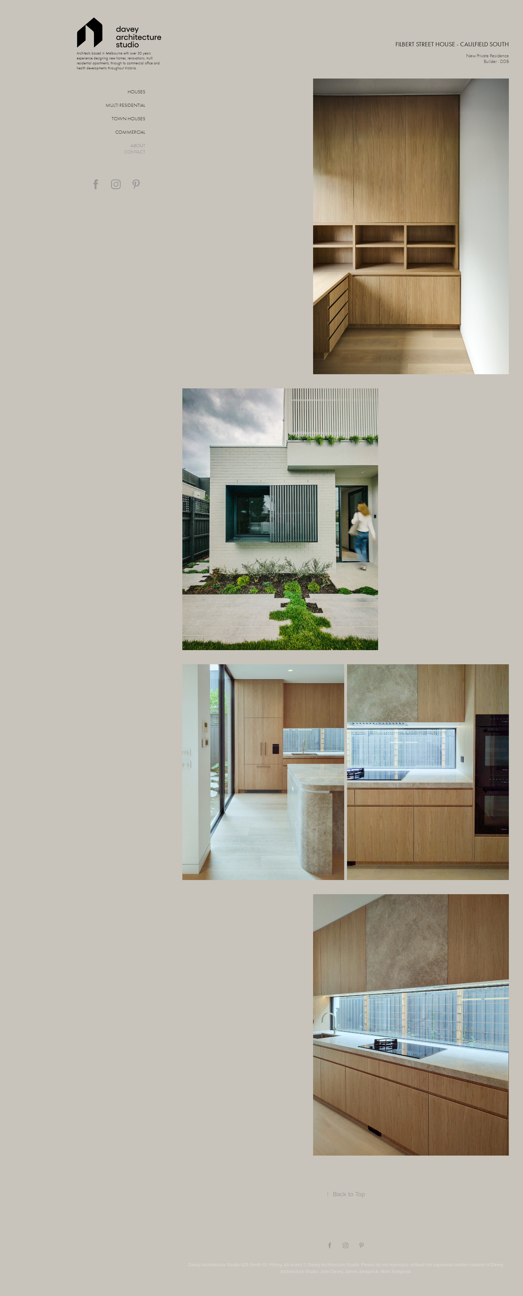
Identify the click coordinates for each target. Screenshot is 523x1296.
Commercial (130, 132)
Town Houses (128, 119)
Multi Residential (125, 105)
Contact (134, 152)
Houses (136, 92)
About (137, 146)
